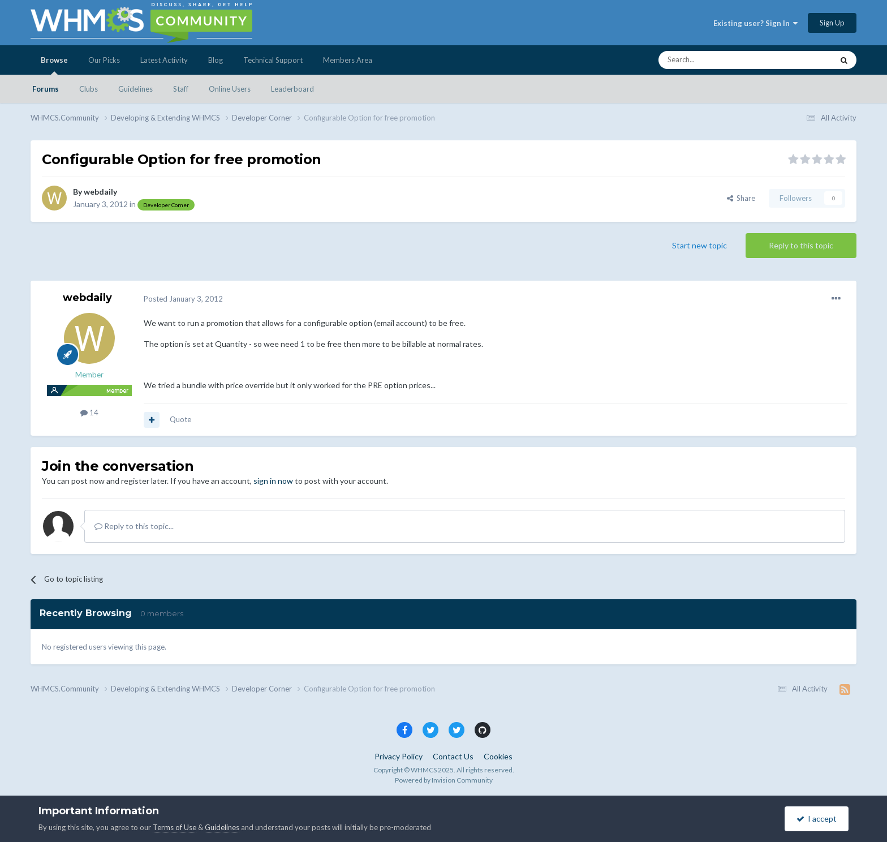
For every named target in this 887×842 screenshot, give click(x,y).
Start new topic (699, 245)
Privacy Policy (398, 756)
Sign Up (832, 22)
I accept (816, 818)
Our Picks (104, 60)
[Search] (719, 60)
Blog (215, 60)
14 (89, 412)
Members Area (347, 60)
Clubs (88, 88)
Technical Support (273, 60)
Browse (54, 65)
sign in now (273, 481)
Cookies (498, 756)
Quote (180, 419)
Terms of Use (174, 827)
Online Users (230, 88)
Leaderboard (292, 88)
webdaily (100, 191)
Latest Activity (164, 60)
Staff (180, 88)
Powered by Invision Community (444, 780)
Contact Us (453, 756)
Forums (45, 88)
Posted (183, 298)
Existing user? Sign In (755, 23)
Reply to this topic (801, 245)
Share (741, 198)
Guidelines (135, 88)
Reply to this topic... (134, 526)
